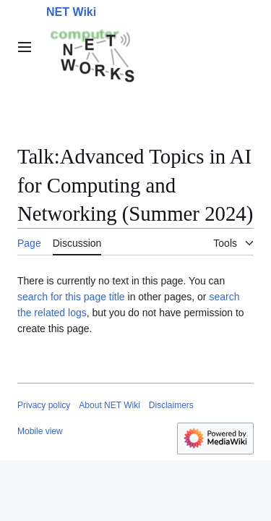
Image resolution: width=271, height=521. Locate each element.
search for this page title (71, 296)
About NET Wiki (109, 405)
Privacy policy (43, 405)
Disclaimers (171, 405)
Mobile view (40, 431)
